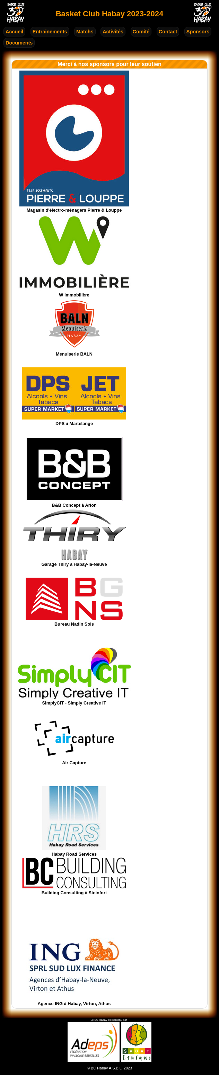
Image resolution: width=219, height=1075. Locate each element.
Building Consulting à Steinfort (74, 890)
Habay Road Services (74, 851)
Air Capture (74, 760)
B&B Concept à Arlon (74, 502)
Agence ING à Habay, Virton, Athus (74, 1000)
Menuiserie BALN (74, 351)
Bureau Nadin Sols (74, 621)
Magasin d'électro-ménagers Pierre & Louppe (74, 207)
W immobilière (74, 292)
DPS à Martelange (74, 420)
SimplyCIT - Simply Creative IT (74, 700)
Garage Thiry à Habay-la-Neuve (74, 561)
